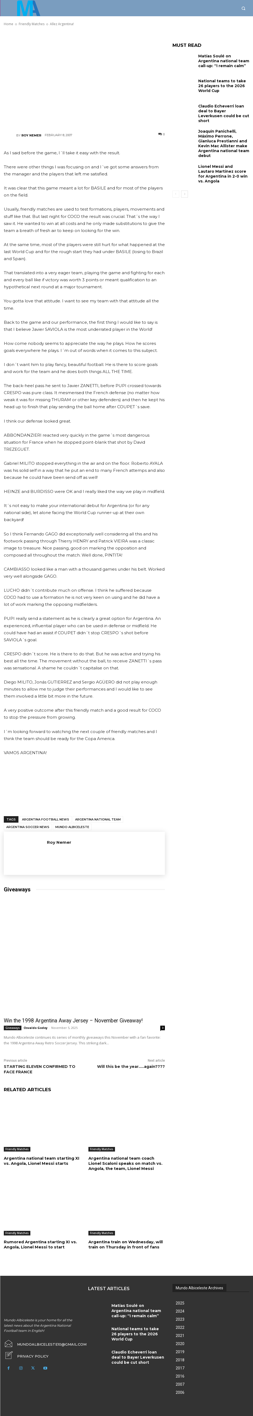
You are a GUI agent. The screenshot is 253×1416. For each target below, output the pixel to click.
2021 (180, 1334)
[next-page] (184, 185)
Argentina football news (45, 819)
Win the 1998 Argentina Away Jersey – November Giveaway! (65, 1020)
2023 (180, 1318)
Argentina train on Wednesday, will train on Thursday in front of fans (124, 1243)
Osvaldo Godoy (35, 1027)
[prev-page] (175, 185)
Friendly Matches (17, 1149)
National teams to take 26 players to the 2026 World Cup (222, 85)
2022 (180, 1326)
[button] (243, 8)
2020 (180, 1342)
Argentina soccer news (27, 827)
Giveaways (12, 1027)
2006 (180, 1391)
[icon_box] (24, 1352)
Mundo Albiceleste (72, 827)
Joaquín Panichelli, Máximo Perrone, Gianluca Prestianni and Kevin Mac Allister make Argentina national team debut (223, 139)
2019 (180, 1350)
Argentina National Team (98, 819)
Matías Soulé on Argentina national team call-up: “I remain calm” (222, 60)
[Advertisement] (84, 79)
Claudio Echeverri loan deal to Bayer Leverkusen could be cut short (223, 110)
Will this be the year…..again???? (131, 1066)
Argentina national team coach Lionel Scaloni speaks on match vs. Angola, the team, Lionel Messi (124, 1162)
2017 (180, 1366)
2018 (180, 1358)
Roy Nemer (31, 135)
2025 (180, 1301)
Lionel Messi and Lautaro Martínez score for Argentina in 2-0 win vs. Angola (221, 164)
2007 (180, 1383)
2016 (180, 1374)
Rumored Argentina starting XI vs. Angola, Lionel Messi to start (39, 1243)
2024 (180, 1309)
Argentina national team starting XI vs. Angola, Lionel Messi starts (40, 1160)
